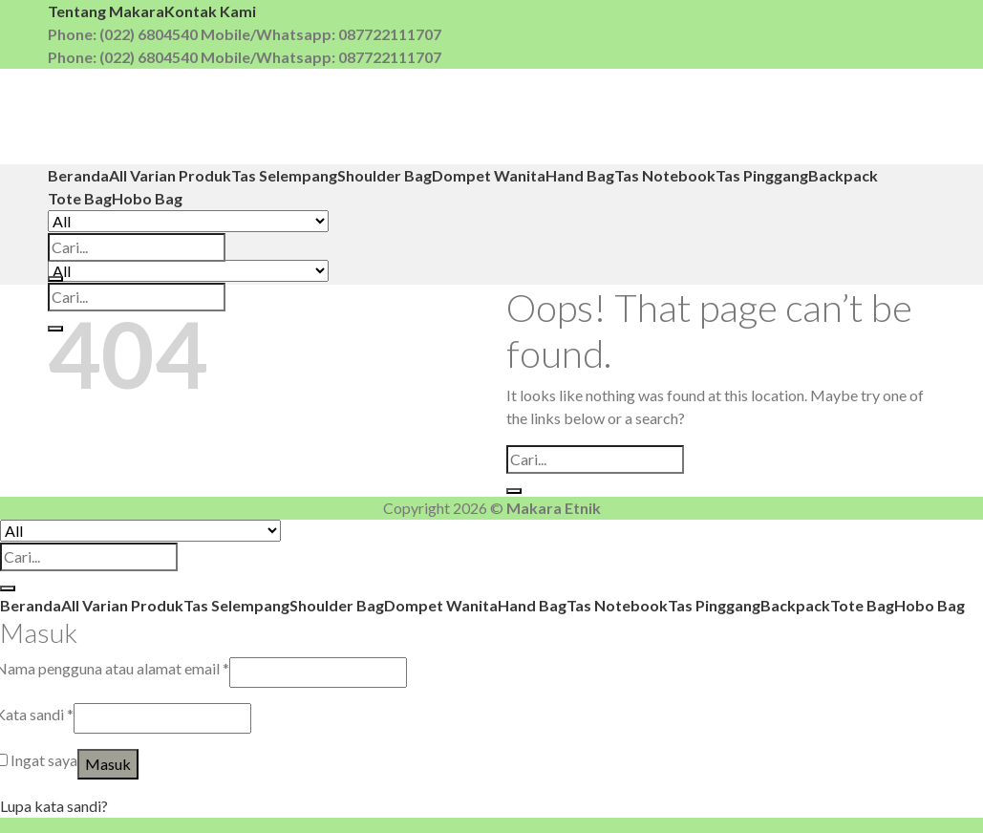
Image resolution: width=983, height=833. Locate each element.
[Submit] (55, 279)
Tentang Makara (106, 11)
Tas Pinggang (762, 175)
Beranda (78, 175)
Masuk (108, 764)
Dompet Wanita (488, 175)
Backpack (843, 175)
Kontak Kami (210, 11)
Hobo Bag (147, 198)
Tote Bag (80, 198)
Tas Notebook (665, 175)
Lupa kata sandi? (54, 806)
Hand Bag (579, 175)
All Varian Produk (170, 175)
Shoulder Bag (384, 175)
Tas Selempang (284, 175)
